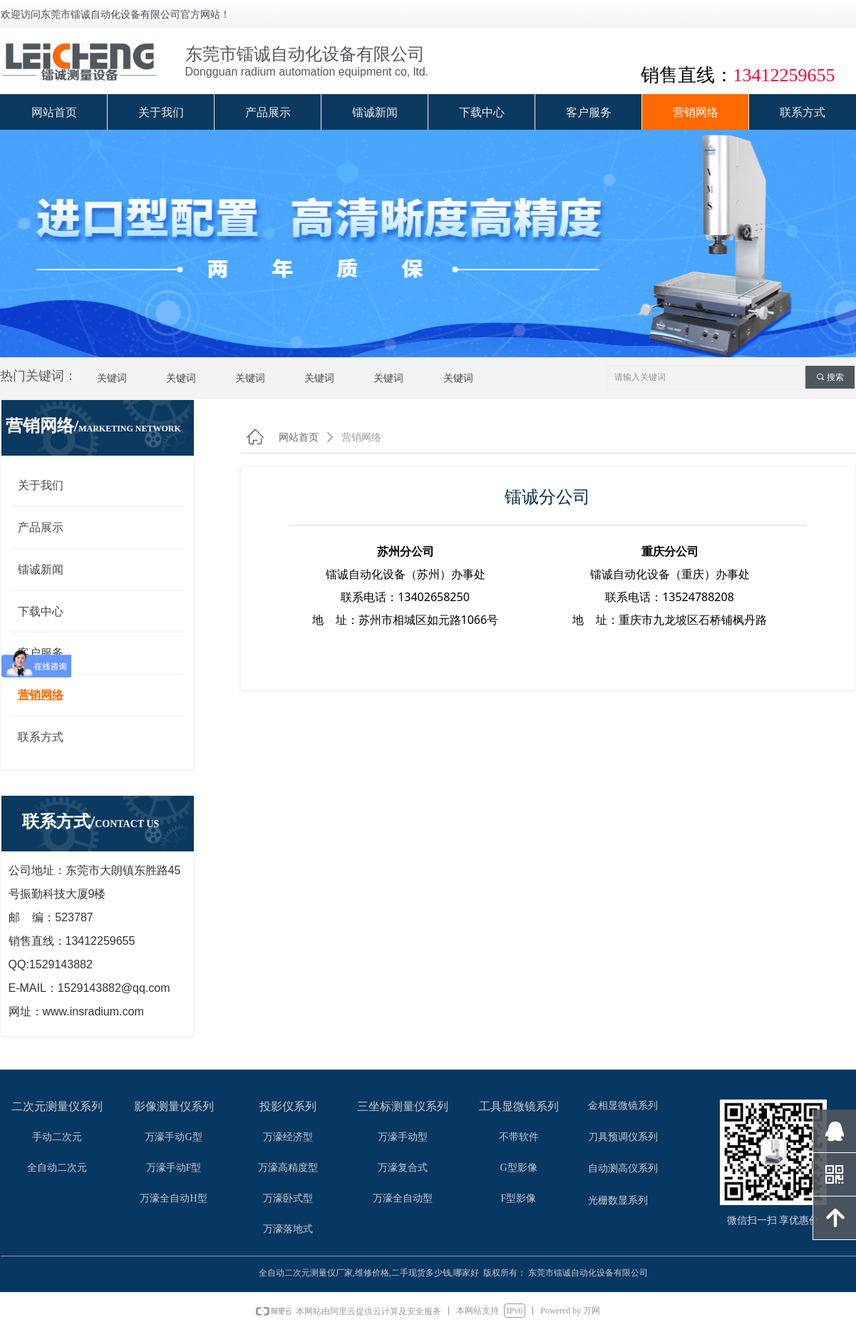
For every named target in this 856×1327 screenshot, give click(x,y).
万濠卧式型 (288, 1198)
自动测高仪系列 (623, 1168)
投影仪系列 (287, 1106)
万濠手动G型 (173, 1137)
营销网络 (361, 437)
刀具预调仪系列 (623, 1137)
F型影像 (519, 1198)
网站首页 (299, 437)
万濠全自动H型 (173, 1198)
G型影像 (518, 1167)
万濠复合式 (403, 1167)
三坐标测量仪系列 (402, 1106)
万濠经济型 (288, 1137)
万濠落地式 (288, 1229)
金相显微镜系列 (623, 1105)
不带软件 (519, 1137)
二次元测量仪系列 (57, 1106)
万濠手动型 (403, 1137)
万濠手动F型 (174, 1167)
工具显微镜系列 (519, 1106)
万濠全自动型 (403, 1198)
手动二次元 (57, 1137)
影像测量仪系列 (174, 1106)
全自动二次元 (57, 1167)
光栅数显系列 (618, 1200)
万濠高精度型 (288, 1167)
